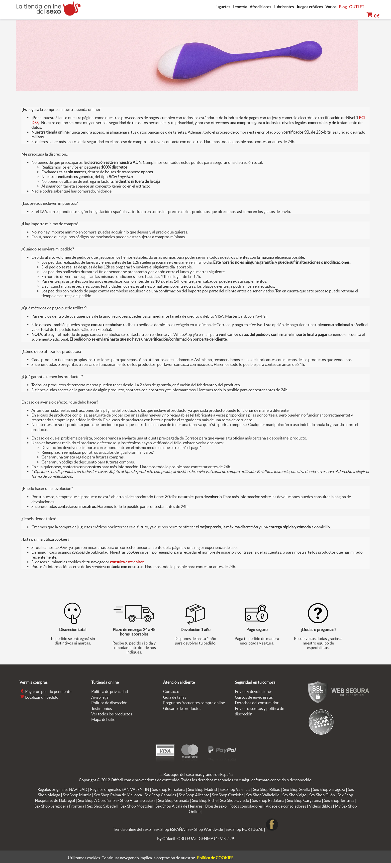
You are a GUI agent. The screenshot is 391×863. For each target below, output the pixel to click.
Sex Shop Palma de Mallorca (118, 795)
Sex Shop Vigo (294, 795)
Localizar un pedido (38, 697)
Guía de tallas (174, 697)
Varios (330, 7)
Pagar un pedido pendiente (45, 691)
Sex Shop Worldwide (205, 829)
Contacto (171, 691)
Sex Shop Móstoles (136, 806)
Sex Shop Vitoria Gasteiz (134, 800)
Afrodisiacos (260, 7)
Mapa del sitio (103, 719)
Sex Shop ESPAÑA (169, 829)
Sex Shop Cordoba (227, 795)
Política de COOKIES (215, 858)
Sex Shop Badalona (268, 800)
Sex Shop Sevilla (296, 789)
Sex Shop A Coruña (94, 800)
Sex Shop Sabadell (102, 806)
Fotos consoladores (246, 806)
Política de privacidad (109, 691)
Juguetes (222, 7)
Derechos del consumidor (257, 702)
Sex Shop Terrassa (339, 800)
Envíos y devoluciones (254, 691)
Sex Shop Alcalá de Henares (179, 806)
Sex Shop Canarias (160, 795)
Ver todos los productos (111, 714)
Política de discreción (109, 702)
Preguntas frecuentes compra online (194, 702)
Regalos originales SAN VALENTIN (119, 789)
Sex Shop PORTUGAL (244, 829)
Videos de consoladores (286, 806)
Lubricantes (284, 7)
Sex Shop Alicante (194, 795)
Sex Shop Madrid (202, 789)
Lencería (240, 7)
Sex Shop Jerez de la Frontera (59, 806)
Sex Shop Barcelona (168, 789)
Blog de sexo (216, 806)
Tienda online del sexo (132, 829)
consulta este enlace (127, 562)
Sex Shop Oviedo (234, 800)
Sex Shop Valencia (235, 789)
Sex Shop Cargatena (304, 800)
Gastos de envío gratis (254, 697)
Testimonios (101, 708)
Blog (343, 6)
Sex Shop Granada (173, 800)
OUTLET (356, 6)
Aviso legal (100, 697)
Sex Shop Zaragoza (329, 789)
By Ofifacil (166, 838)
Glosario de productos (182, 708)
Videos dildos (320, 806)
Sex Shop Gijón (322, 795)
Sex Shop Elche (204, 800)
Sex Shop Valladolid (263, 795)
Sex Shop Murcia (77, 795)
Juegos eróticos (309, 7)
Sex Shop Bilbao (266, 789)
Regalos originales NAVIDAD (62, 789)
